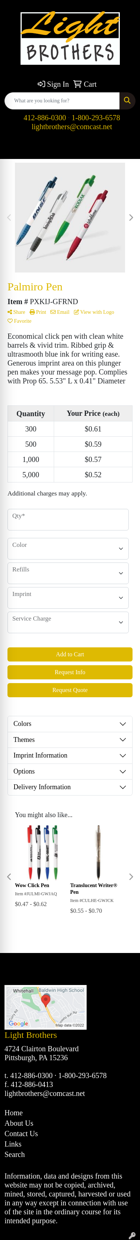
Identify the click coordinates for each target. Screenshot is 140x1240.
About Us (18, 1123)
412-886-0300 (45, 118)
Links (13, 1144)
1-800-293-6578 (96, 118)
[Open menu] (125, 148)
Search (14, 1154)
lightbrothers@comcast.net (72, 126)
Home (13, 1113)
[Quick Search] (62, 100)
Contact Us (21, 1133)
